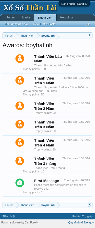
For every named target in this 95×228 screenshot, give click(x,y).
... (61, 24)
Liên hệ (75, 216)
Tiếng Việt (9, 216)
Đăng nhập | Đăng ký (74, 3)
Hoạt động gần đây (16, 24)
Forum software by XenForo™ (20, 222)
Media (26, 17)
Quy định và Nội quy (81, 222)
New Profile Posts (44, 24)
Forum (11, 17)
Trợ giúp (87, 216)
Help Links (66, 17)
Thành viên (45, 17)
